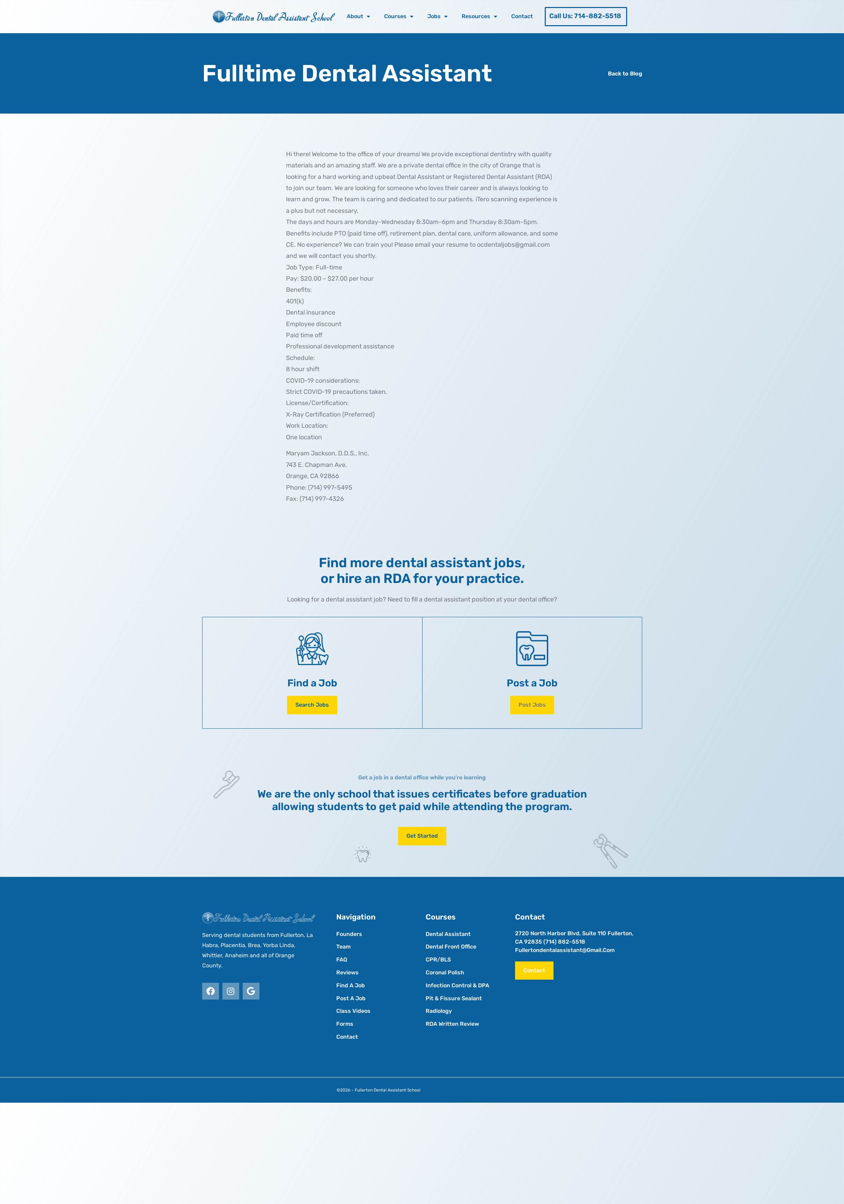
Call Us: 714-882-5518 (585, 16)
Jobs (437, 16)
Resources (479, 16)
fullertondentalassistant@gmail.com (565, 950)
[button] (532, 705)
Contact (522, 16)
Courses (398, 16)
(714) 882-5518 (564, 941)
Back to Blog (625, 73)
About (358, 16)
